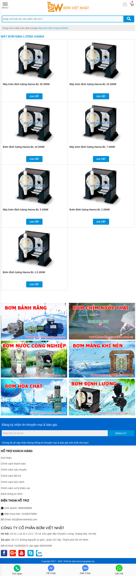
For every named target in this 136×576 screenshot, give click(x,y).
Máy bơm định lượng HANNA (53, 28)
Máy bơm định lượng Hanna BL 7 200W (92, 146)
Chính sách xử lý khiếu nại (15, 488)
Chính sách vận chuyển (14, 469)
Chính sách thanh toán (13, 463)
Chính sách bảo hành (12, 482)
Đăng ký (121, 433)
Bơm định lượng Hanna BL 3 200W (90, 209)
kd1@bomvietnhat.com (24, 519)
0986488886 (25, 508)
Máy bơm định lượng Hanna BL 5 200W (25, 209)
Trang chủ (7, 28)
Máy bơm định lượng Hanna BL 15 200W (93, 84)
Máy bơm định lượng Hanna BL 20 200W (26, 84)
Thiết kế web (69, 561)
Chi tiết (34, 96)
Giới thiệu (6, 457)
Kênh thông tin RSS (11, 494)
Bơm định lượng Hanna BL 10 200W (23, 146)
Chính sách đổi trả (11, 475)
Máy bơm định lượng (25, 28)
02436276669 (29, 513)
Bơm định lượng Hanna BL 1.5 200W (24, 272)
